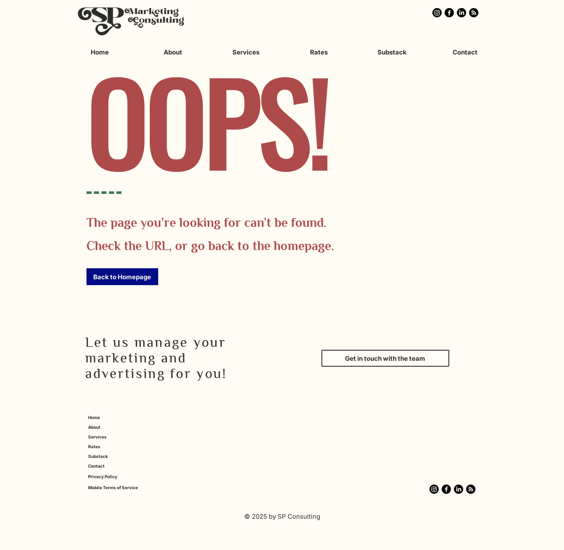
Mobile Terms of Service (113, 487)
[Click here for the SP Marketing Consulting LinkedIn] (461, 12)
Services (97, 436)
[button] (122, 276)
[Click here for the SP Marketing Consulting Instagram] (437, 12)
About (94, 427)
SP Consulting (299, 516)
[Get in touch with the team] (385, 358)
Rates (94, 446)
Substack (98, 456)
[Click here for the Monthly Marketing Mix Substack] (473, 12)
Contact (96, 465)
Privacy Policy (102, 476)
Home (94, 417)
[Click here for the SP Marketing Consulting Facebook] (449, 12)
